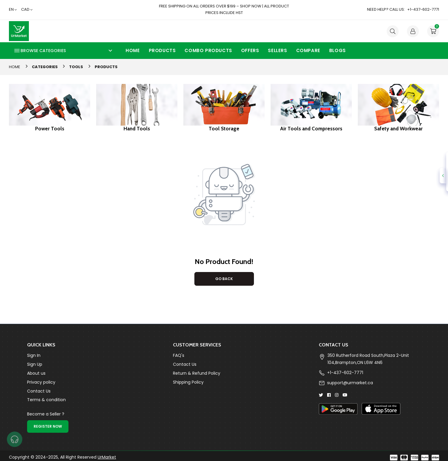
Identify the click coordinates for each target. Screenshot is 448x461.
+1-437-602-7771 (345, 373)
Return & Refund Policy (196, 373)
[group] (49, 108)
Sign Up (34, 364)
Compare (308, 50)
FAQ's (178, 355)
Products (162, 50)
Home (133, 50)
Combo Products (208, 50)
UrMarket (107, 457)
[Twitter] (321, 395)
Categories (45, 67)
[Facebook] (329, 395)
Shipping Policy (188, 382)
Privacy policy (41, 382)
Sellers (277, 50)
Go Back (224, 278)
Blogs (337, 50)
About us (36, 373)
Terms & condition (46, 400)
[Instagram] (336, 395)
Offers (250, 50)
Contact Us (39, 391)
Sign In (33, 355)
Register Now (48, 426)
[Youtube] (345, 395)
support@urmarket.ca (350, 383)
